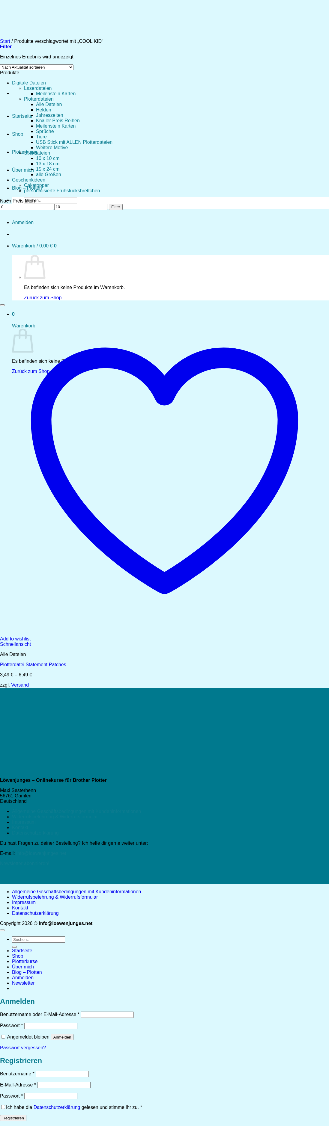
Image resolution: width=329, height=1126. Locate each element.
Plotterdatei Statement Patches (33, 664)
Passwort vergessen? (23, 1047)
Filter (115, 207)
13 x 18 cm (47, 163)
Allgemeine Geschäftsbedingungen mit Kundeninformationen (76, 811)
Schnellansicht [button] (15, 644)
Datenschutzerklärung (35, 832)
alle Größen (48, 174)
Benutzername (17, 1073)
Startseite (22, 116)
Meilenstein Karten (56, 93)
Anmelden (62, 1037)
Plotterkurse (24, 961)
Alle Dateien (49, 104)
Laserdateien (38, 88)
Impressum (24, 822)
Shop (17, 134)
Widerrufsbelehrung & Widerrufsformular (55, 816)
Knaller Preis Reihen (58, 120)
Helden (43, 109)
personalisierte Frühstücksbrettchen (62, 190)
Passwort (11, 1025)
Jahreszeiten (49, 115)
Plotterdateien (39, 99)
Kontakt (20, 827)
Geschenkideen (28, 179)
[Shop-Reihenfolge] (36, 67)
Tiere (41, 136)
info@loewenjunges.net (41, 853)
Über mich (23, 170)
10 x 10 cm (47, 158)
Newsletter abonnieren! (24, 863)
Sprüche (45, 131)
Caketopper (36, 185)
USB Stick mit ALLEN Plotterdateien (74, 142)
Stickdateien (37, 152)
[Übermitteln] (14, 947)
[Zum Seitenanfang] (2, 930)
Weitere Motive (52, 147)
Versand (20, 684)
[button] (23, 983)
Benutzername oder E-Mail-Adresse (39, 1014)
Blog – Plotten (27, 972)
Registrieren (13, 1118)
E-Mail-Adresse (18, 1084)
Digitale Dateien (29, 82)
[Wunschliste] (2, 305)
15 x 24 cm (47, 169)
